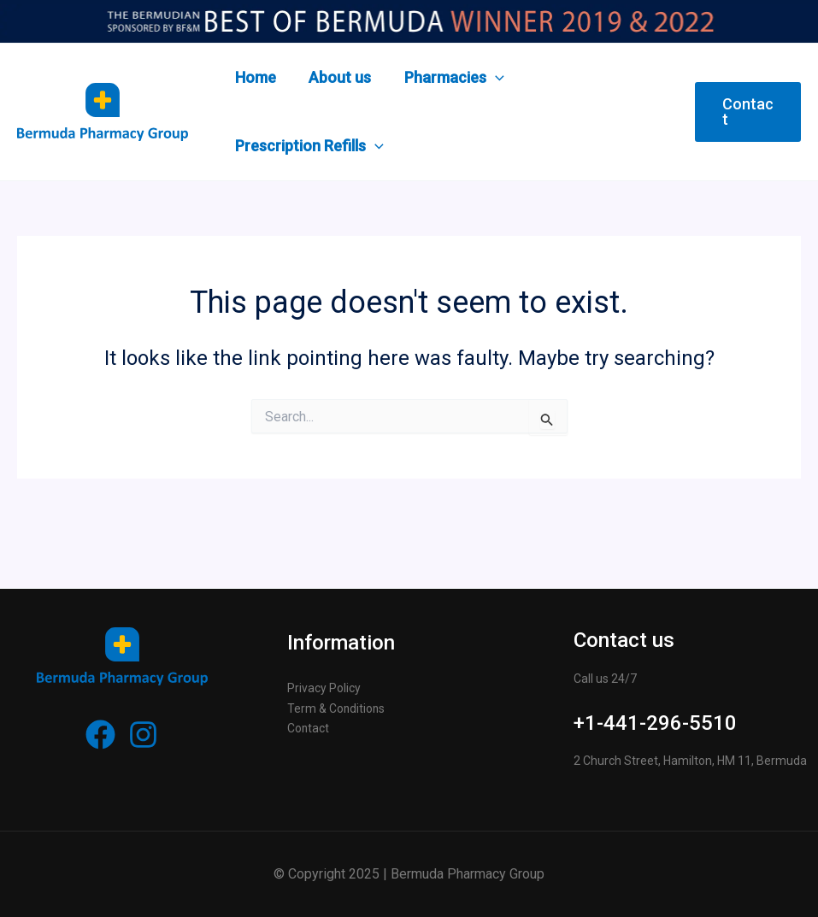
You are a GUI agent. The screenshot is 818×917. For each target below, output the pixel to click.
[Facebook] (100, 734)
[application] (490, 78)
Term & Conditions (336, 708)
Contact (308, 728)
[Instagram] (143, 734)
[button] (747, 112)
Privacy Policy (324, 688)
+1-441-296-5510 (655, 723)
